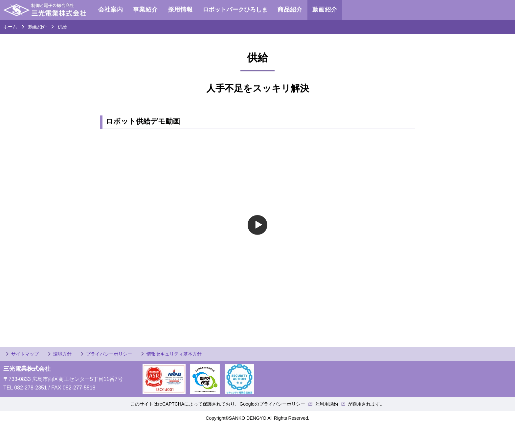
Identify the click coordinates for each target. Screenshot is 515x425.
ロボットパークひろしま (235, 9)
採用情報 (180, 9)
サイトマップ (25, 354)
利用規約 (329, 404)
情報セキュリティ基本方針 (174, 354)
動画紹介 (324, 9)
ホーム (10, 26)
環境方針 (62, 354)
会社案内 (110, 9)
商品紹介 (290, 9)
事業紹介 (145, 9)
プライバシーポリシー (109, 354)
